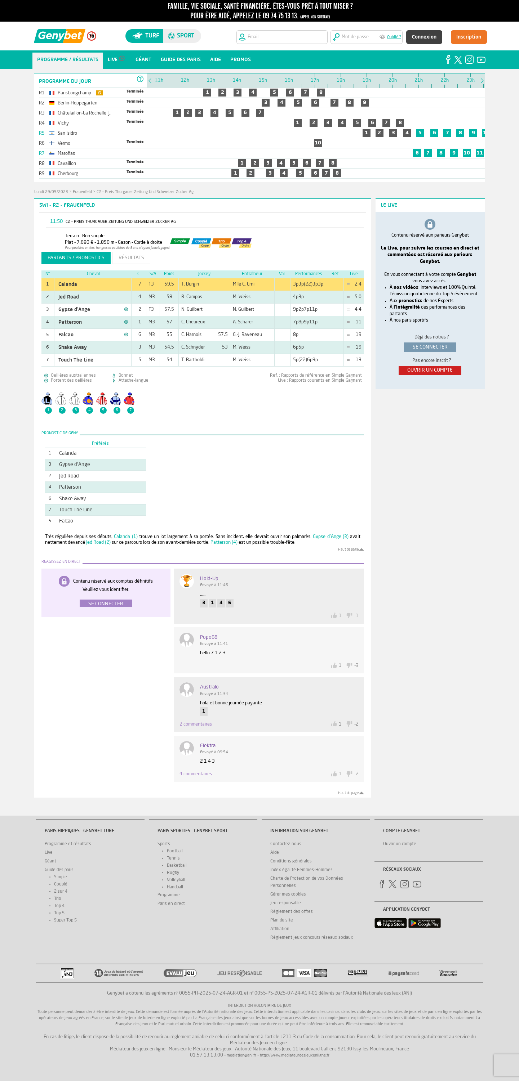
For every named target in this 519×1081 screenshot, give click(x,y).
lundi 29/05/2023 (51, 192)
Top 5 (59, 913)
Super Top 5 (65, 920)
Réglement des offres (291, 912)
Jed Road (68, 297)
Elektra (208, 745)
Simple (60, 877)
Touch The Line (75, 360)
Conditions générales (291, 861)
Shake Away (72, 347)
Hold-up (209, 578)
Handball (175, 887)
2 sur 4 (60, 891)
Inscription (468, 37)
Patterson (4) (224, 542)
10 (318, 142)
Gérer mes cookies (288, 894)
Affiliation (279, 929)
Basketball (177, 866)
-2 (356, 724)
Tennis (173, 858)
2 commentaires (195, 724)
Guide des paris (59, 870)
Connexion (424, 37)
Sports (164, 844)
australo (209, 687)
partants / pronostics (76, 257)
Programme (169, 895)
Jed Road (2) (98, 542)
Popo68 (208, 637)
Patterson (70, 322)
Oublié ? (394, 37)
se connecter (430, 347)
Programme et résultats (68, 844)
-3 (356, 665)
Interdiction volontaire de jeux (259, 1006)
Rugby (173, 873)
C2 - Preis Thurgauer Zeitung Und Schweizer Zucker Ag (145, 192)
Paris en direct (171, 904)
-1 (356, 616)
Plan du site (281, 920)
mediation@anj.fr (241, 1056)
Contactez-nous (285, 844)
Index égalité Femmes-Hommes (301, 870)
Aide (274, 853)
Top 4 (59, 906)
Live (49, 853)
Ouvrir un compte (399, 844)
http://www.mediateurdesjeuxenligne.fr (294, 1056)
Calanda (67, 284)
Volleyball (176, 880)
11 (479, 153)
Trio (57, 899)
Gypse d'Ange (74, 309)
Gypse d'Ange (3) (330, 536)
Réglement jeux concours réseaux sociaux (311, 938)
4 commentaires (195, 774)
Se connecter (105, 603)
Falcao (66, 334)
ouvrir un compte (430, 370)
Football (175, 851)
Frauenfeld (82, 192)
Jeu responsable (285, 903)
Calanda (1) (125, 536)
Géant (50, 861)
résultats (131, 257)
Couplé (60, 884)
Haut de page (348, 549)
